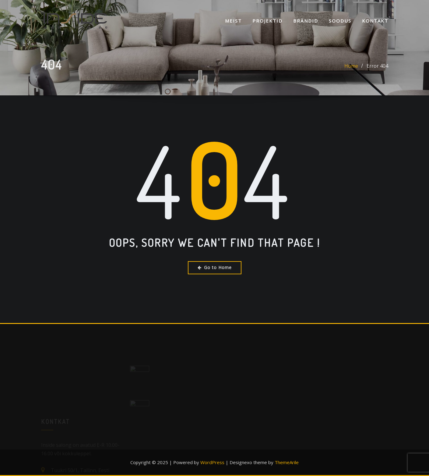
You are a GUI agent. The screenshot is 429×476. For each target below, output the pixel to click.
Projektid (267, 21)
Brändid (305, 21)
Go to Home (215, 267)
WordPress (212, 462)
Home (351, 67)
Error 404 (377, 67)
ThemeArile (287, 462)
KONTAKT (375, 21)
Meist (233, 21)
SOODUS (340, 21)
